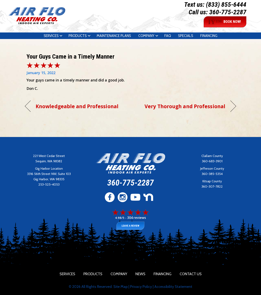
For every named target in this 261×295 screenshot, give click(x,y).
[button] (61, 35)
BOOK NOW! (224, 22)
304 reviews (136, 217)
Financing (208, 36)
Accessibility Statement (173, 286)
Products (78, 36)
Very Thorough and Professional (185, 106)
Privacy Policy (141, 286)
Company (146, 36)
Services (51, 36)
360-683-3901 (212, 161)
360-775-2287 (227, 12)
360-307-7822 (212, 186)
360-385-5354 (212, 174)
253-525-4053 (49, 184)
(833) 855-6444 (226, 4)
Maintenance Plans (114, 36)
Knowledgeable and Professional (77, 106)
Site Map (120, 286)
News (140, 274)
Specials (185, 36)
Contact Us (191, 274)
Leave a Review (130, 225)
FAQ (167, 36)
